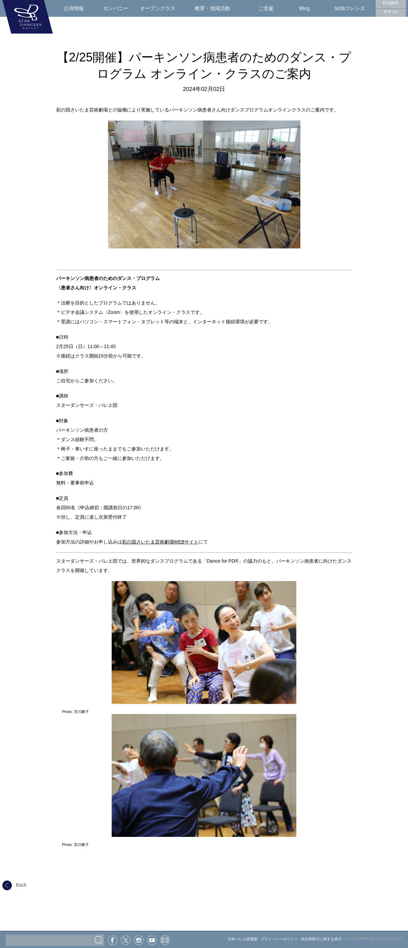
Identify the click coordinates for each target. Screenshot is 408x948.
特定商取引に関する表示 (321, 939)
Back (14, 885)
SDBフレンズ (349, 8)
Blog (304, 8)
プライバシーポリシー (279, 939)
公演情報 (74, 8)
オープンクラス (157, 8)
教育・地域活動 (212, 8)
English (391, 2)
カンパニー (115, 8)
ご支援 (265, 8)
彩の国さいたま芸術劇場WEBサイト (160, 541)
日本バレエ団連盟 (242, 939)
